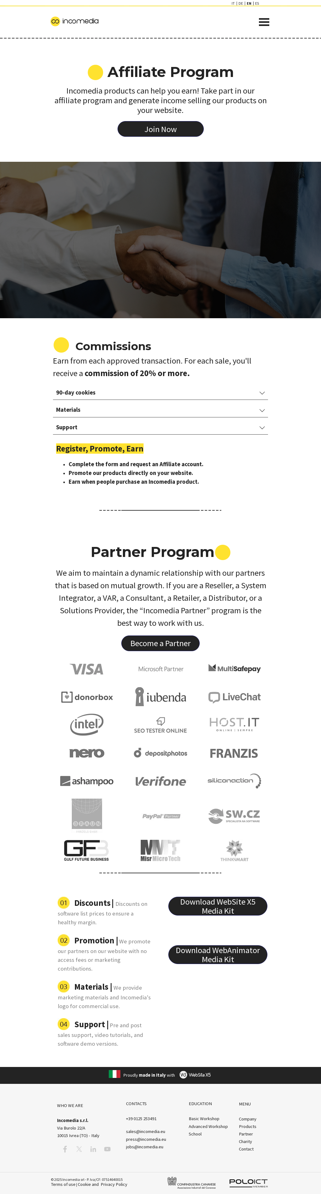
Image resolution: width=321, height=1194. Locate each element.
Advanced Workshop (208, 1126)
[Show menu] (264, 22)
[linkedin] (93, 1149)
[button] (141, 1118)
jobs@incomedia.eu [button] (144, 1147)
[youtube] (107, 1149)
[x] (79, 1149)
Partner (246, 1134)
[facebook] (65, 1149)
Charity (245, 1141)
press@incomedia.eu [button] (146, 1139)
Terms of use (63, 1184)
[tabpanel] (160, 87)
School (195, 1134)
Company (247, 1119)
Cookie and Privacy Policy (102, 1184)
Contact (246, 1149)
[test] (161, 129)
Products (247, 1126)
